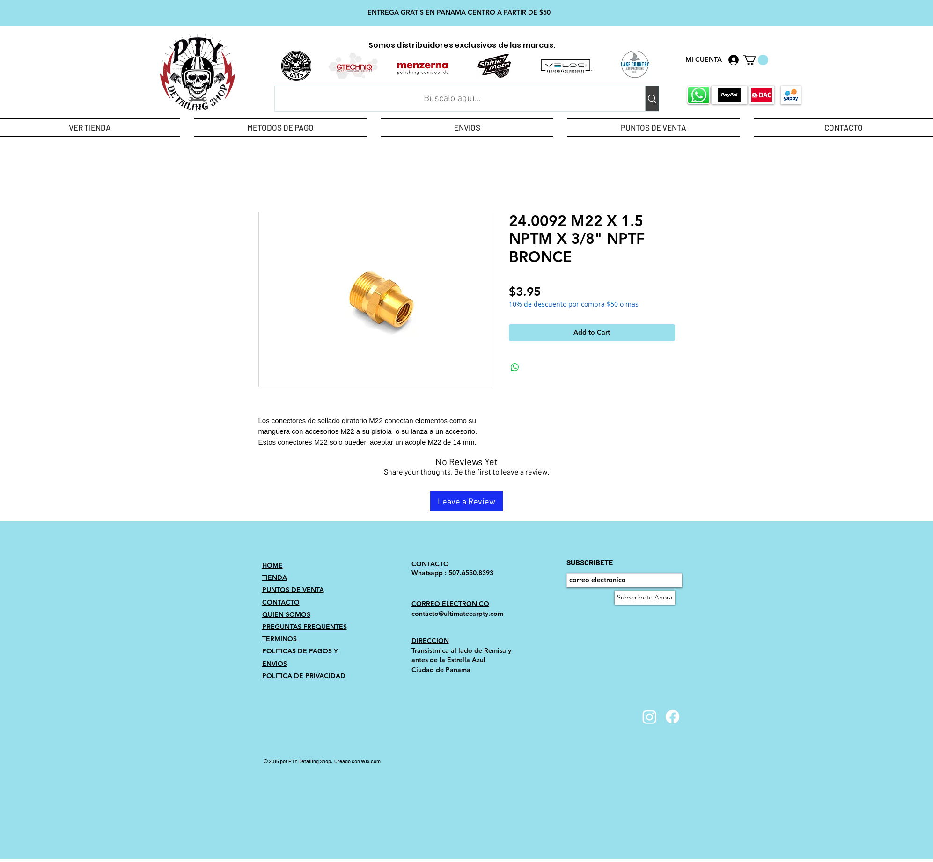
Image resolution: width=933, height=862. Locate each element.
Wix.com (371, 761)
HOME (272, 565)
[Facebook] (672, 717)
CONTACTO (281, 602)
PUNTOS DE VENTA (293, 589)
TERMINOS (279, 639)
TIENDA (274, 577)
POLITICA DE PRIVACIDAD (303, 676)
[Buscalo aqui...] (452, 98)
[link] (755, 60)
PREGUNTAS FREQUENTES (304, 626)
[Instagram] (649, 717)
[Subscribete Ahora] (645, 598)
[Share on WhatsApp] (515, 367)
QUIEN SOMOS (286, 614)
